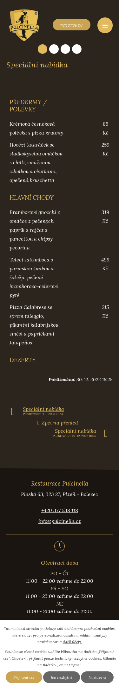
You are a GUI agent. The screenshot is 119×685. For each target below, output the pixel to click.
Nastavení (97, 677)
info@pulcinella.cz (59, 521)
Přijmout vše (24, 677)
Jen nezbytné (61, 677)
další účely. (72, 641)
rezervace (71, 25)
